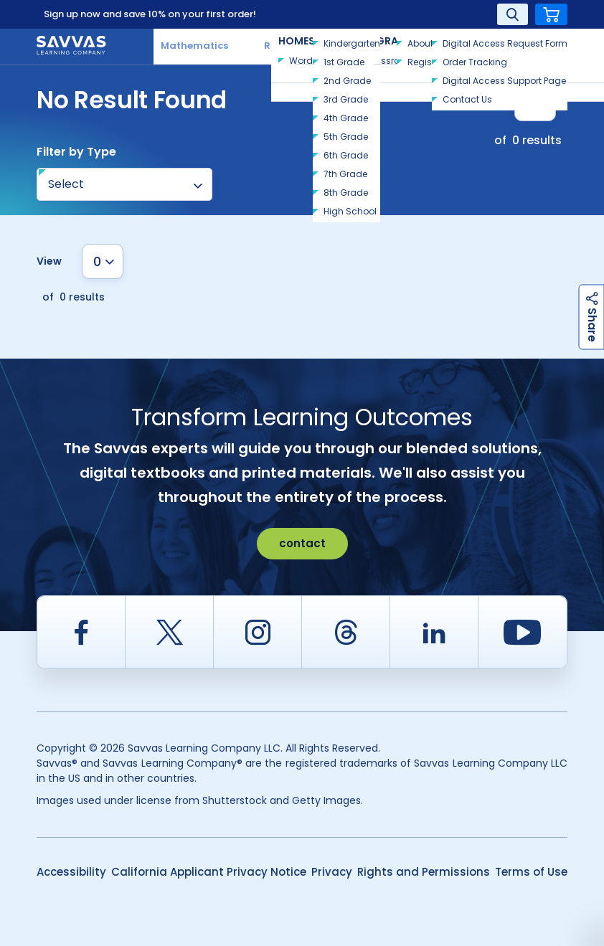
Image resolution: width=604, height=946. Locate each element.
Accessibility (71, 871)
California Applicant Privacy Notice (208, 871)
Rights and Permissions (423, 871)
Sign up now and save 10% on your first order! (150, 14)
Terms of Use (531, 871)
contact (302, 543)
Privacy (331, 871)
